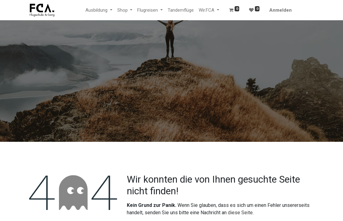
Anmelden (280, 10)
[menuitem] (180, 10)
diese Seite (240, 212)
